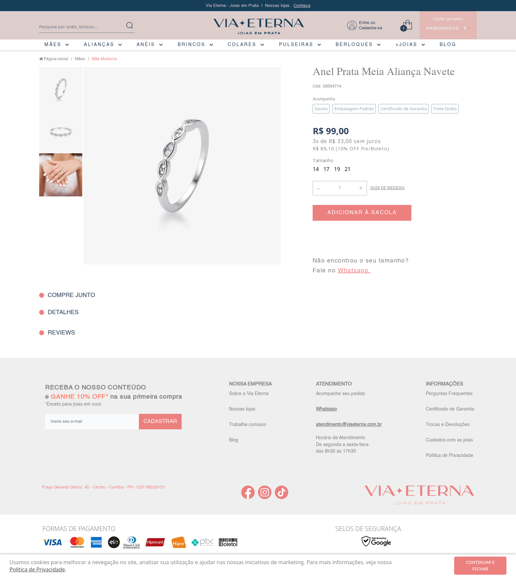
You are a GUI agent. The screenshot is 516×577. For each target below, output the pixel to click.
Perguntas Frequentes (449, 393)
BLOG (448, 44)
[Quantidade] (340, 188)
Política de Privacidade (449, 455)
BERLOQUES (354, 44)
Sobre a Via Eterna (249, 393)
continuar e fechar (480, 565)
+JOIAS (406, 44)
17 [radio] (326, 169)
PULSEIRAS (296, 44)
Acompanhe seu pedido (340, 393)
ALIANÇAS (99, 44)
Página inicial (56, 59)
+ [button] (361, 187)
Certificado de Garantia (450, 409)
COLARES (242, 44)
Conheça (302, 6)
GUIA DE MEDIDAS (387, 187)
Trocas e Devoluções (448, 424)
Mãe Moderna (104, 59)
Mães (80, 59)
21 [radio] (347, 169)
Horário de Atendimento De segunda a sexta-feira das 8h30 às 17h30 (342, 444)
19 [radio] (337, 169)
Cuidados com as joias (449, 440)
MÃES (52, 44)
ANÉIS (146, 44)
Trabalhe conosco (247, 424)
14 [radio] (316, 169)
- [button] (318, 188)
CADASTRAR (160, 421)
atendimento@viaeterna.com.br (349, 424)
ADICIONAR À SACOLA (362, 212)
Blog (233, 440)
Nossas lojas (242, 409)
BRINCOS (191, 44)
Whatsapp (326, 409)
